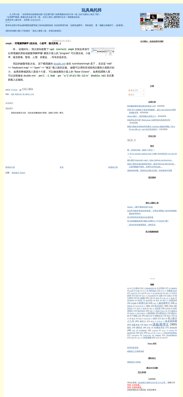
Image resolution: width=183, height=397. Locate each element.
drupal (171, 330)
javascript (131, 333)
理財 (164, 300)
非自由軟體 (152, 296)
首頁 (61, 167)
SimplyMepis (171, 335)
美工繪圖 (141, 298)
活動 (161, 296)
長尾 (143, 296)
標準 (163, 318)
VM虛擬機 (147, 338)
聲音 (146, 325)
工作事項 (135, 288)
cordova (155, 330)
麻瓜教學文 (164, 303)
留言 (131, 95)
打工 (144, 291)
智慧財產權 (139, 306)
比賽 (131, 291)
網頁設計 (163, 313)
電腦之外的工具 (161, 311)
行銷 (142, 293)
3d (128, 288)
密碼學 (140, 300)
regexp (158, 335)
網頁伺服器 (141, 313)
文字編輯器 (173, 288)
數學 (155, 318)
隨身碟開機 (171, 321)
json (141, 333)
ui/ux (138, 338)
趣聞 (152, 321)
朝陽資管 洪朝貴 (134, 362)
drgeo (164, 330)
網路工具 (137, 316)
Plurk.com (152, 278)
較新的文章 (10, 167)
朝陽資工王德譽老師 (135, 351)
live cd (150, 333)
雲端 (171, 306)
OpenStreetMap (170, 333)
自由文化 (134, 293)
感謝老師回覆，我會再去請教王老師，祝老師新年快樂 (149, 171)
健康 (172, 298)
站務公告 (165, 298)
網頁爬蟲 (151, 313)
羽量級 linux (172, 291)
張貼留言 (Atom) (18, 173)
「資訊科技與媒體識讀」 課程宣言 (141, 225)
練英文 (143, 321)
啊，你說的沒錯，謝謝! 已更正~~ (141, 150)
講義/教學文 (161, 324)
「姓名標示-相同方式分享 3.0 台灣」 (152, 383)
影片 (169, 316)
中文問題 (160, 288)
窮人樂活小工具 (28, 94)
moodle (158, 333)
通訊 (154, 303)
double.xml (60, 63)
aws (133, 330)
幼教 (137, 291)
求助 (148, 293)
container (143, 330)
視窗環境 (173, 300)
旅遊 (157, 298)
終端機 (133, 303)
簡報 (149, 328)
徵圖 (139, 318)
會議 (144, 308)
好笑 (162, 291)
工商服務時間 (149, 288)
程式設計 (159, 306)
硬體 (148, 306)
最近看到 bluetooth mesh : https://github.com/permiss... (150, 160)
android (173, 327)
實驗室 (132, 313)
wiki (163, 338)
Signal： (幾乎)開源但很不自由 (140, 207)
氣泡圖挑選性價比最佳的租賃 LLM (141, 106)
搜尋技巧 (130, 308)
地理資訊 (153, 291)
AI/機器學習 (159, 328)
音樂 (12, 94)
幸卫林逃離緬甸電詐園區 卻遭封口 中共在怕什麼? (148, 221)
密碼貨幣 (130, 300)
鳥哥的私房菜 (132, 348)
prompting (135, 335)
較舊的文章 (113, 167)
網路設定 (159, 316)
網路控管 (148, 316)
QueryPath (147, 335)
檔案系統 (136, 325)
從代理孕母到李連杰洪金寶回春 (140, 217)
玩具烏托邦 (91, 10)
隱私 (129, 328)
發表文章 (133, 90)
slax (132, 338)
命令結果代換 (158, 293)
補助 (150, 308)
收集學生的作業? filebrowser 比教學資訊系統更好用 (148, 120)
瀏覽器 (139, 328)
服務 (167, 293)
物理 (137, 296)
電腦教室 (173, 311)
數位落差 (147, 318)
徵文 (133, 318)
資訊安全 (141, 311)
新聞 (138, 308)
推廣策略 (149, 300)
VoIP (157, 338)
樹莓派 (159, 321)
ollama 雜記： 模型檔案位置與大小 (141, 116)
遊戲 (151, 311)
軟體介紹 (18, 94)
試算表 (158, 308)
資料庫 (167, 308)
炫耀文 (169, 296)
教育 (157, 300)
